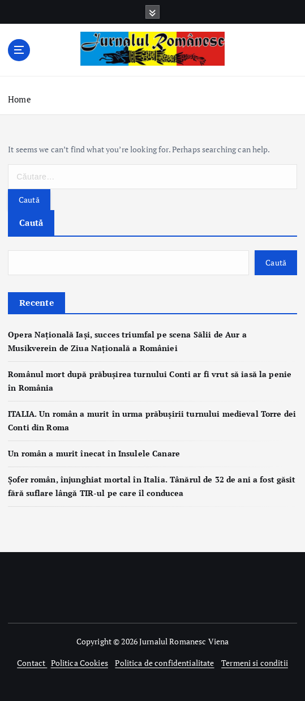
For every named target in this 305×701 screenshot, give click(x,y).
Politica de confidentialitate (164, 662)
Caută (31, 222)
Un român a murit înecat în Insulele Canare (94, 453)
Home (19, 99)
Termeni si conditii (254, 662)
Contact (32, 662)
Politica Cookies (79, 662)
